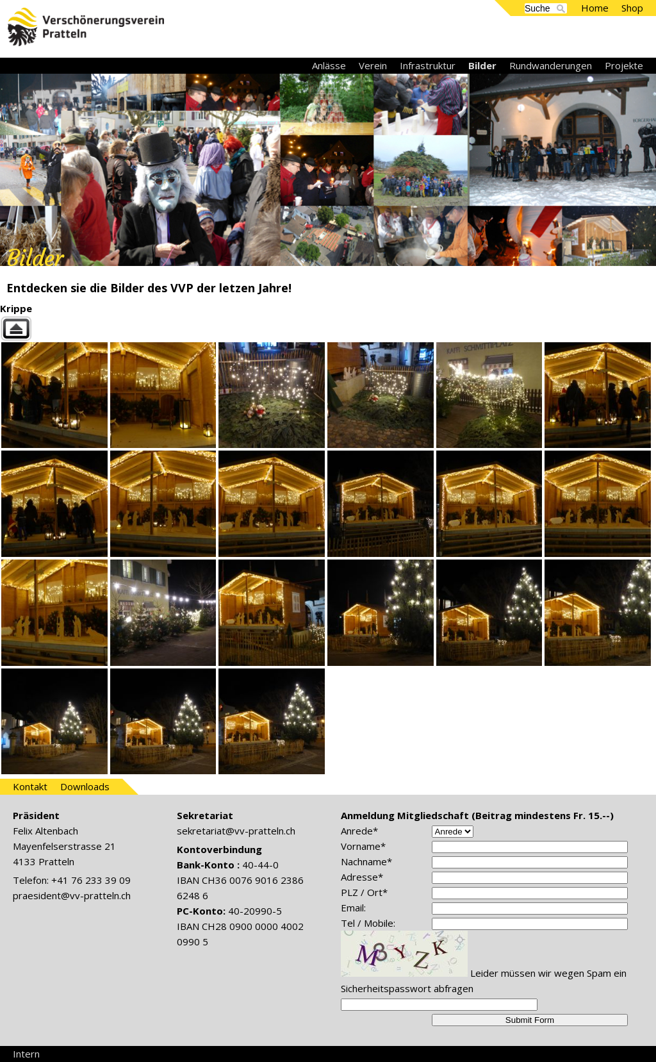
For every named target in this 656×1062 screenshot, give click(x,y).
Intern (26, 1053)
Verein (373, 65)
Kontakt (30, 786)
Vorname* (363, 846)
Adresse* (362, 876)
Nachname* (366, 861)
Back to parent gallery (328, 328)
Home (595, 7)
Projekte (624, 65)
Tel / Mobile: (368, 923)
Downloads (85, 786)
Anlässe (329, 65)
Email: (353, 907)
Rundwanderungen (550, 65)
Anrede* (359, 830)
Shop (632, 7)
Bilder (482, 65)
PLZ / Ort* (364, 892)
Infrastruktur (427, 65)
